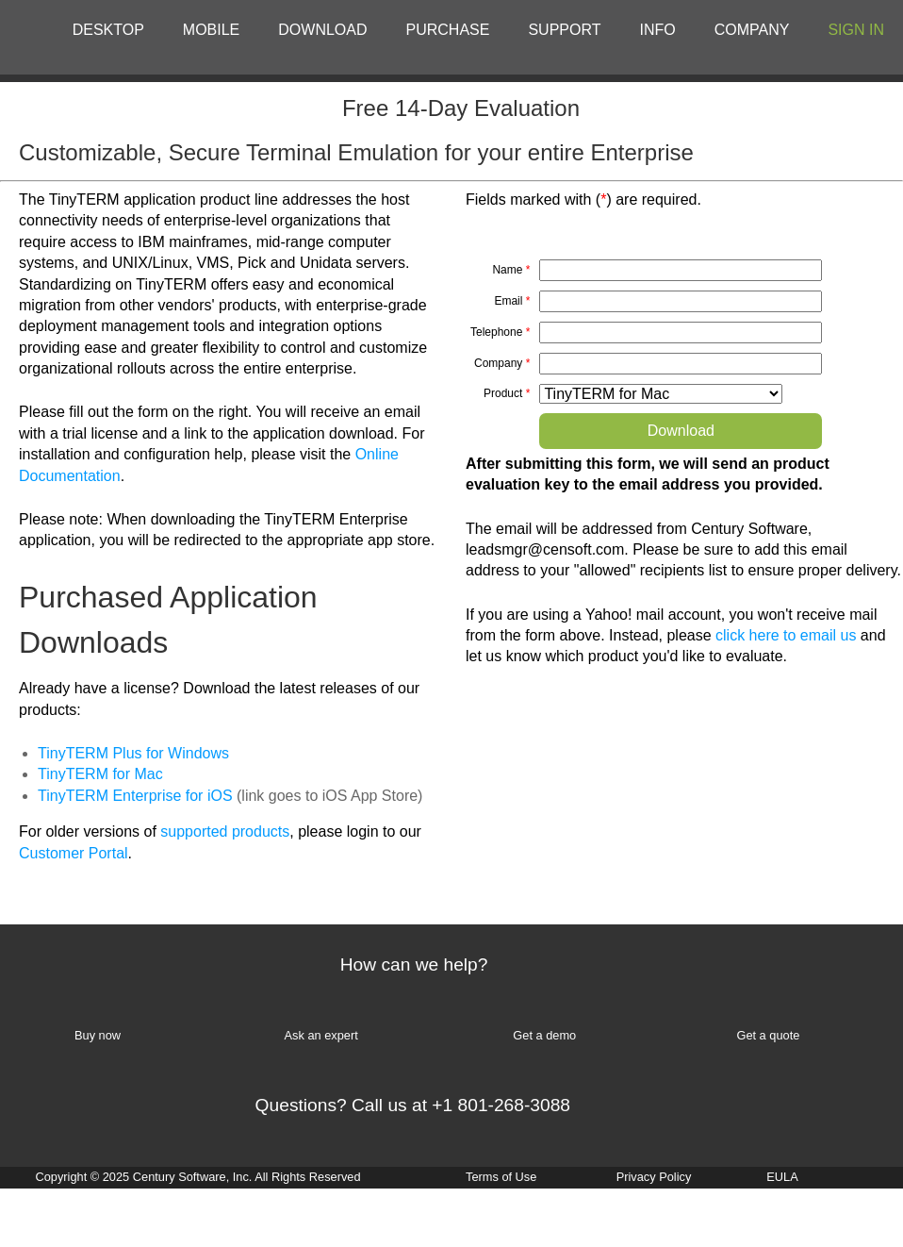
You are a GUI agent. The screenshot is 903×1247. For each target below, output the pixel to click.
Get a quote (767, 1035)
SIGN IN (856, 30)
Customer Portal (73, 853)
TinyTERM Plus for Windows (133, 753)
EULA (781, 1177)
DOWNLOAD (322, 30)
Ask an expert (321, 1035)
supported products (224, 831)
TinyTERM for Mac (100, 774)
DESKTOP (108, 30)
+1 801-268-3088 (501, 1105)
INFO (658, 30)
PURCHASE (448, 30)
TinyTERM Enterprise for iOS (135, 796)
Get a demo (544, 1035)
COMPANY (752, 30)
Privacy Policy (654, 1177)
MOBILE (211, 30)
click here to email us (785, 635)
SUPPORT (564, 30)
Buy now (97, 1035)
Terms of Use (501, 1177)
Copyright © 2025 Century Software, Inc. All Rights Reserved (197, 1177)
